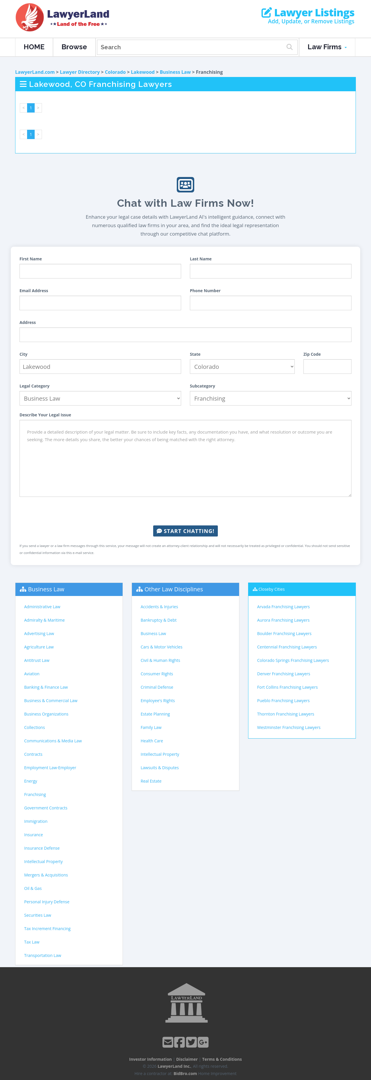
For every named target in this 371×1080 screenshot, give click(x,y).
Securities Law (37, 915)
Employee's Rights (158, 700)
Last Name (201, 259)
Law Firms (327, 47)
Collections (34, 727)
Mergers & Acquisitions (46, 875)
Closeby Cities (272, 589)
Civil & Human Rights (160, 660)
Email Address (34, 290)
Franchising (35, 794)
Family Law (151, 727)
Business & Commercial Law (50, 700)
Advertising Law (39, 633)
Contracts (33, 754)
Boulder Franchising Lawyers (284, 633)
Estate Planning (155, 714)
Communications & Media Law (53, 741)
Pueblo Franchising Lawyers (283, 700)
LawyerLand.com (35, 72)
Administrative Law (42, 606)
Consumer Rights (157, 673)
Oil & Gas (33, 888)
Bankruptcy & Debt (158, 620)
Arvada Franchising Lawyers (283, 606)
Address (28, 322)
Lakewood (143, 72)
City (23, 354)
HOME (34, 47)
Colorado (115, 72)
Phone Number (205, 290)
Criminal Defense (157, 687)
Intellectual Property (43, 861)
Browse (74, 47)
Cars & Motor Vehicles (161, 647)
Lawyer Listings (308, 12)
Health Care (152, 741)
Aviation (32, 673)
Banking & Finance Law (46, 687)
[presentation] (185, 511)
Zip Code (312, 354)
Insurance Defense (42, 848)
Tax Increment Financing (47, 928)
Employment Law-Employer (50, 767)
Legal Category (35, 386)
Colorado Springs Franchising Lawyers (293, 660)
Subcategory (202, 386)
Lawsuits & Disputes (160, 767)
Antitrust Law (37, 660)
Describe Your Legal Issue (45, 415)
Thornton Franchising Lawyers (285, 714)
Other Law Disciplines (173, 589)
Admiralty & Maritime (44, 620)
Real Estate (151, 781)
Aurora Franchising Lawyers (283, 620)
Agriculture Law (39, 647)
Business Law (175, 72)
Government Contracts (45, 808)
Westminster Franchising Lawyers (289, 727)
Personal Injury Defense (46, 901)
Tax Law (31, 942)
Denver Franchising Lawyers (283, 673)
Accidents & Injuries (159, 606)
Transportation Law (42, 955)
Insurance (33, 834)
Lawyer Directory (80, 72)
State (195, 354)
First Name (31, 259)
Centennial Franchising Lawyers (287, 647)
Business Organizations (46, 714)
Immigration (35, 821)
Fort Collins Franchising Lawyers (287, 687)
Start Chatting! (185, 530)
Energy (30, 781)
